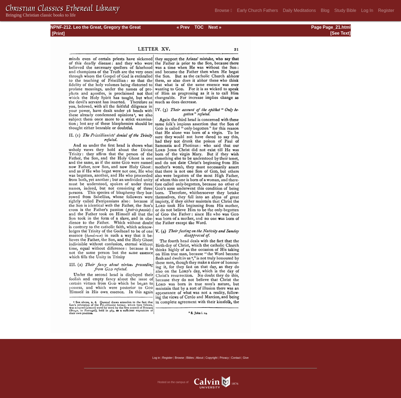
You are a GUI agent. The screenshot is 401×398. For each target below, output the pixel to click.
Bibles (190, 357)
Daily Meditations (299, 10)
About (199, 357)
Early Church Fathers (257, 10)
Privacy (224, 357)
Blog (325, 10)
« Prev (183, 27)
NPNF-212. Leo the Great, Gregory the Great (95, 27)
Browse (223, 10)
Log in (156, 357)
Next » (214, 27)
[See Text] (340, 33)
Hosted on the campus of (200, 382)
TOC (198, 27)
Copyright (211, 357)
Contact (235, 357)
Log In (367, 10)
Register (386, 10)
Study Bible (345, 10)
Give (246, 357)
